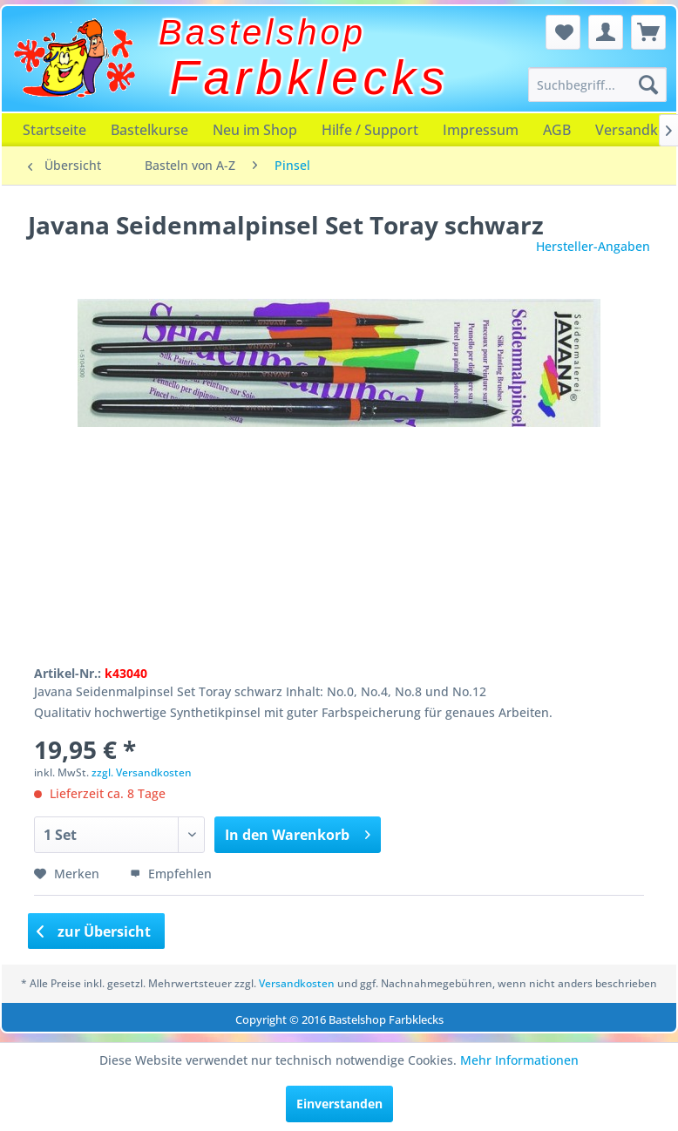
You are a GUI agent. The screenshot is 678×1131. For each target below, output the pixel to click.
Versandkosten (297, 983)
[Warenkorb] (648, 32)
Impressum (481, 129)
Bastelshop (262, 32)
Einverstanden (339, 1103)
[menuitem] (598, 84)
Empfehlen (171, 873)
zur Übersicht (94, 931)
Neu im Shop (255, 129)
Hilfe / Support (370, 129)
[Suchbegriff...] (598, 84)
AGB (557, 129)
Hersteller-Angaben (593, 246)
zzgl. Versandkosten (142, 772)
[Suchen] (648, 84)
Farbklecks (310, 78)
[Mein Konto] (605, 32)
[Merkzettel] (563, 32)
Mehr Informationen (519, 1060)
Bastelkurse (149, 129)
